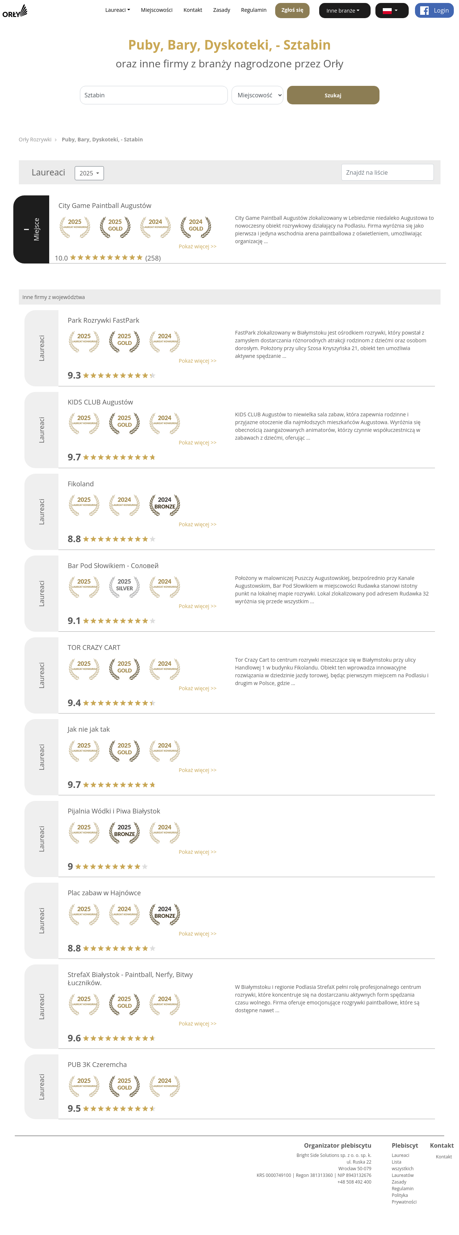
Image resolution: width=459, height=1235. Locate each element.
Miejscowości (157, 9)
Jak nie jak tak (89, 729)
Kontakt (192, 9)
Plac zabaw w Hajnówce (104, 892)
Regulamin (254, 9)
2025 (87, 173)
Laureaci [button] (115, 9)
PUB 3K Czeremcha (97, 1064)
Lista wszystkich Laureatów (403, 1168)
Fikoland (81, 483)
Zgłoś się (292, 9)
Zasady (221, 9)
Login (434, 10)
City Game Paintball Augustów (104, 205)
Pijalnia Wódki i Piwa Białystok (114, 810)
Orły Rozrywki (35, 139)
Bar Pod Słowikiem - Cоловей (113, 565)
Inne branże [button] (341, 10)
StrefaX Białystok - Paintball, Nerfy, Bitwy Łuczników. (130, 978)
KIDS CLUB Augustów (100, 401)
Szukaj (333, 95)
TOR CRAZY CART (94, 647)
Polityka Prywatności (404, 1198)
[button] (391, 10)
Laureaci (400, 1155)
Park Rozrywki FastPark (103, 320)
